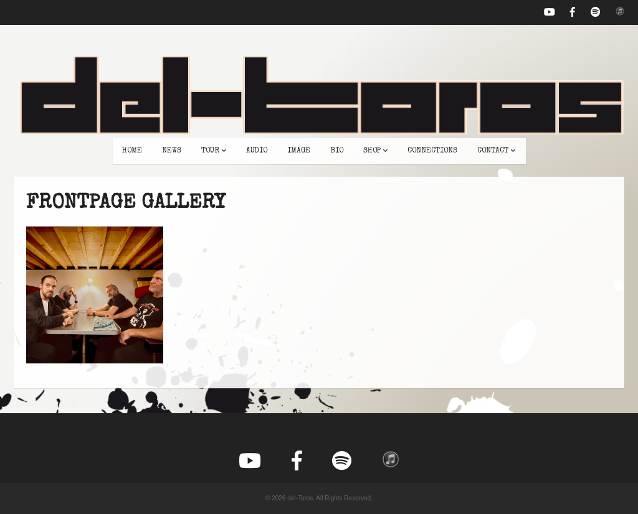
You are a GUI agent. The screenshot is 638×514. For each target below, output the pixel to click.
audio (256, 151)
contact (496, 151)
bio (336, 151)
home (132, 151)
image (298, 151)
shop (375, 151)
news (171, 151)
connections (432, 151)
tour (213, 151)
